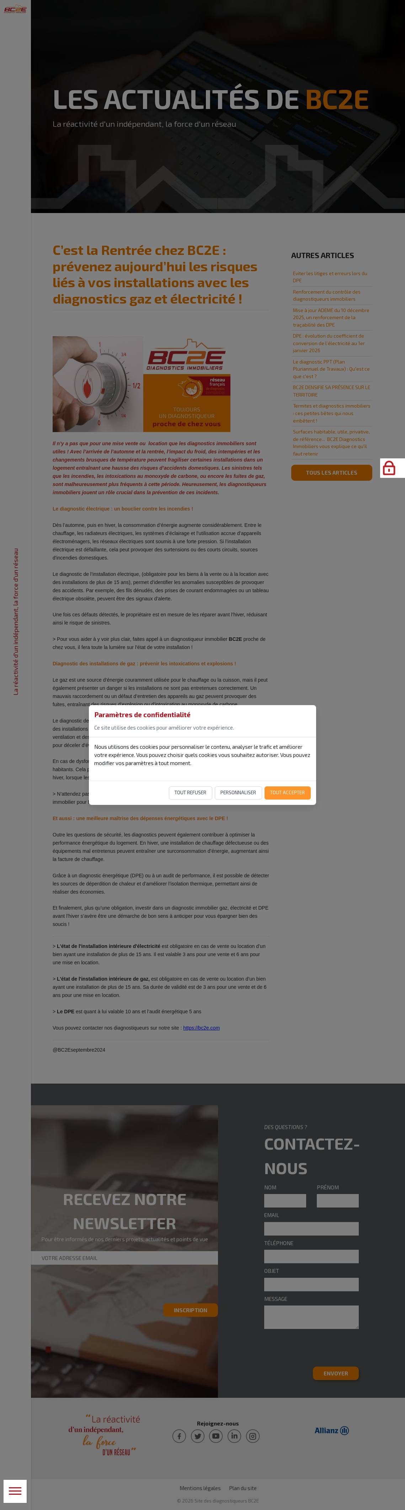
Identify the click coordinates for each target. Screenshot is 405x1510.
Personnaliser (238, 792)
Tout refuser (190, 792)
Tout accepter (287, 792)
